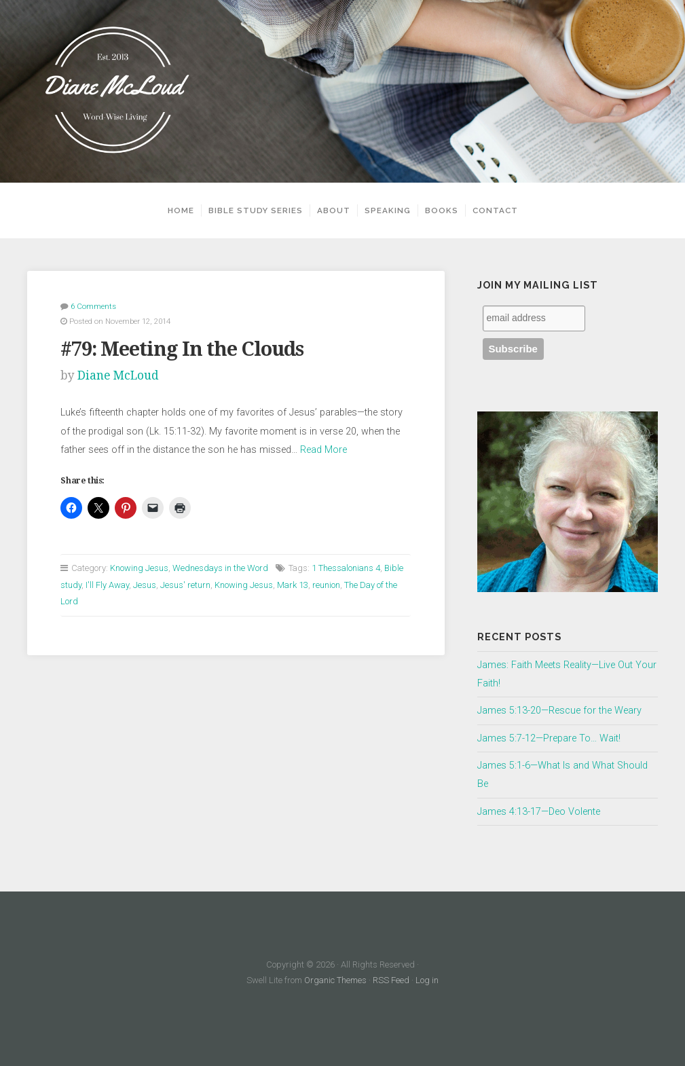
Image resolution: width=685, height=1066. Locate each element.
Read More (323, 450)
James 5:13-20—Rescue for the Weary (559, 710)
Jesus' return (185, 585)
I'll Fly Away (107, 585)
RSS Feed (391, 980)
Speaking (388, 210)
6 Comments (93, 306)
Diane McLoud (118, 375)
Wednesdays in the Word (220, 568)
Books (441, 210)
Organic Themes (335, 980)
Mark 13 (292, 585)
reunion (326, 585)
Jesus (144, 585)
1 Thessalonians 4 (346, 568)
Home (181, 210)
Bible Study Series (255, 210)
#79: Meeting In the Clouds (181, 349)
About (333, 210)
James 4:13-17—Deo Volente (538, 811)
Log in (427, 980)
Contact (495, 210)
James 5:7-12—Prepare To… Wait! (549, 738)
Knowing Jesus (139, 568)
